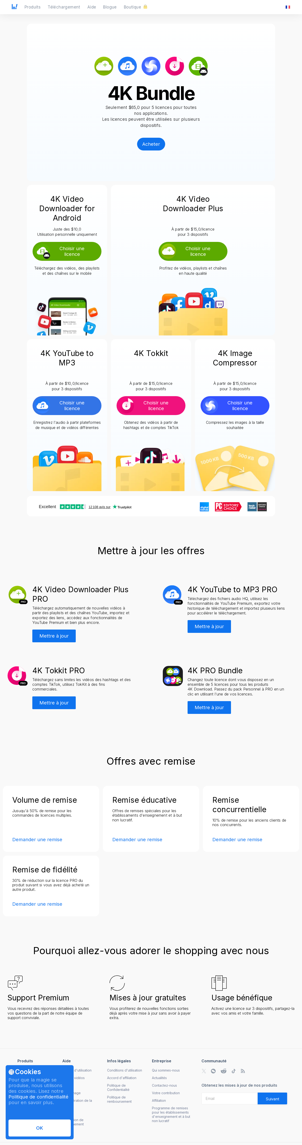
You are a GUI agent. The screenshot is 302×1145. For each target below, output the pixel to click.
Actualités (159, 1078)
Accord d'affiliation (121, 1078)
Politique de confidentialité (38, 1097)
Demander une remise (37, 839)
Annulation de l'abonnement (73, 1122)
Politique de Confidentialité (118, 1087)
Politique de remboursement (119, 1099)
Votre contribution (166, 1093)
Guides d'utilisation (77, 1070)
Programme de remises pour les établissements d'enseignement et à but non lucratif (171, 1114)
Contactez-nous (164, 1085)
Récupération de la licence (77, 1102)
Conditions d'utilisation (124, 1070)
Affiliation (159, 1100)
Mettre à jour (54, 636)
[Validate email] (272, 1098)
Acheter (151, 144)
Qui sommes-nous (166, 1070)
